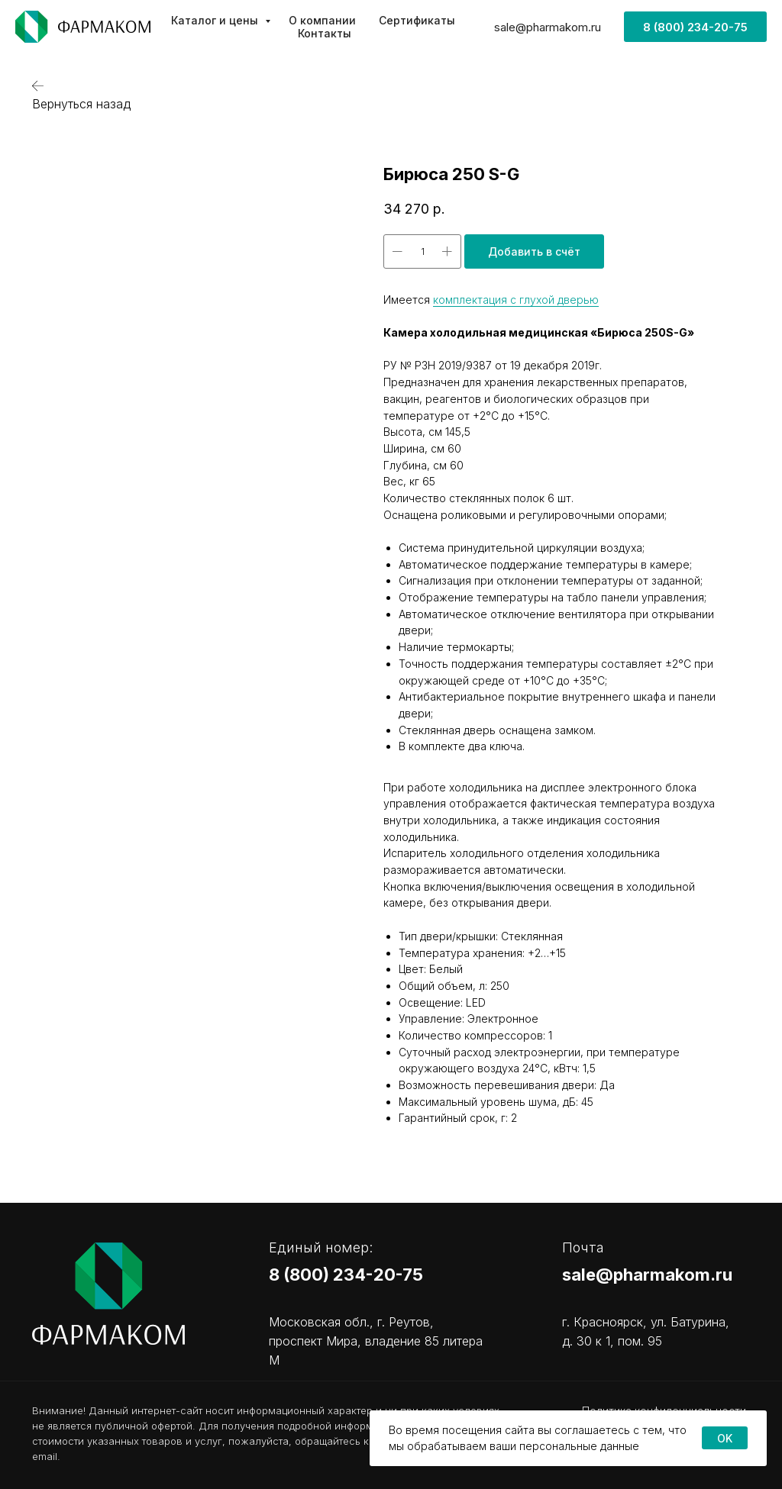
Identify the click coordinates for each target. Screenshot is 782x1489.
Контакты (324, 33)
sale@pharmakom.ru (547, 27)
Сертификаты (417, 20)
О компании (322, 20)
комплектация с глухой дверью (516, 299)
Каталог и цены (216, 20)
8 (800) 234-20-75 (346, 1274)
